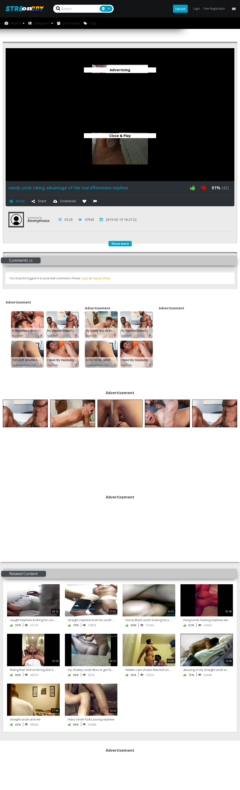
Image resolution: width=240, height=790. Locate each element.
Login (84, 278)
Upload (180, 9)
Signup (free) (101, 278)
